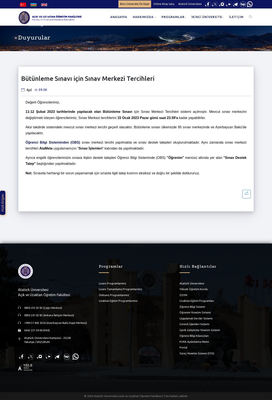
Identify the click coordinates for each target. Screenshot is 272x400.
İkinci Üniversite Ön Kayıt (134, 4)
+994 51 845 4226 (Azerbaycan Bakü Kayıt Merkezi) (55, 322)
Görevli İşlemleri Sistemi (194, 324)
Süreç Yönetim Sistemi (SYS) (197, 353)
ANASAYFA (118, 17)
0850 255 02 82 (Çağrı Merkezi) (43, 307)
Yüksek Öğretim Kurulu (194, 289)
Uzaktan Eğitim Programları (197, 300)
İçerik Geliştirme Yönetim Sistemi (200, 330)
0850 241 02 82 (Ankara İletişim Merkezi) (49, 315)
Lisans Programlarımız (112, 283)
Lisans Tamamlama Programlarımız (120, 289)
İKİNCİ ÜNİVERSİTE (206, 17)
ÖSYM (183, 295)
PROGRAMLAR (173, 17)
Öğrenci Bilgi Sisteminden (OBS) (53, 142)
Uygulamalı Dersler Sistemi (196, 318)
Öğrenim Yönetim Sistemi (195, 312)
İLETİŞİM (236, 17)
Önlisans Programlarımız (114, 295)
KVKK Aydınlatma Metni (194, 341)
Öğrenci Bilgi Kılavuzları (194, 335)
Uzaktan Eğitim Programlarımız (118, 300)
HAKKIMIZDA (143, 17)
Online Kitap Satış (163, 4)
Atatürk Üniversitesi (190, 4)
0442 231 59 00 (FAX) (37, 330)
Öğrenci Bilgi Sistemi (192, 306)
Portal (183, 347)
